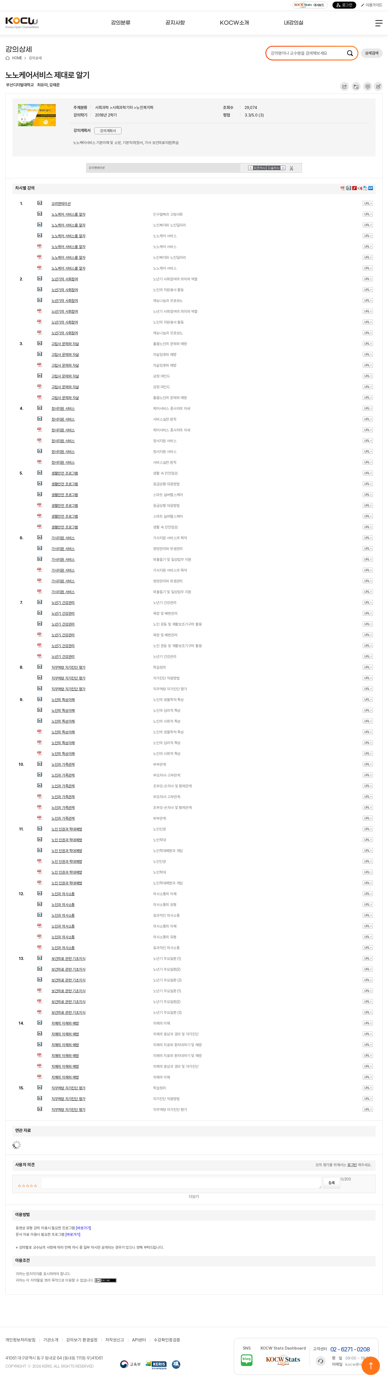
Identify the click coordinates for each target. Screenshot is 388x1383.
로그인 (344, 5)
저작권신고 (114, 1340)
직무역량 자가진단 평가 (68, 667)
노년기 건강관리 (63, 602)
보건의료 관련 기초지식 (68, 958)
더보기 (194, 1196)
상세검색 (372, 53)
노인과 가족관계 (63, 764)
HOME (17, 58)
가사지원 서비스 (63, 538)
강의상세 (35, 58)
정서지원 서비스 (63, 408)
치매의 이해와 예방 (65, 1023)
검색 (350, 53)
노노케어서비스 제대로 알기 (47, 75)
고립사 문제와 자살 (65, 344)
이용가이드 (372, 5)
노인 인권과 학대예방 (66, 829)
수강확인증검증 (167, 1340)
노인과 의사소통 (63, 894)
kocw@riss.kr (358, 1364)
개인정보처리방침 (20, 1340)
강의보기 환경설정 (82, 1340)
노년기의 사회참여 (64, 279)
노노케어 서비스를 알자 (68, 214)
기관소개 (50, 1340)
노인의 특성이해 (63, 700)
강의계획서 (108, 131)
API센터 (139, 1340)
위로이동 (371, 1366)
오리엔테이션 (61, 203)
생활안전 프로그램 (64, 473)
